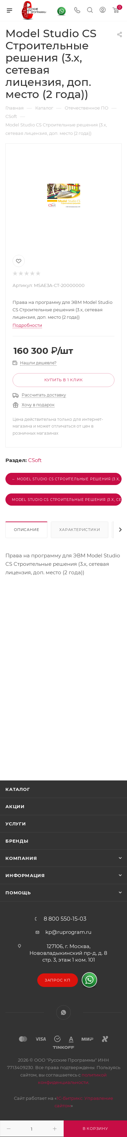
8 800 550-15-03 (65, 919)
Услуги (15, 823)
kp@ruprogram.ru (68, 932)
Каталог (17, 789)
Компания (21, 858)
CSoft (35, 460)
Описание (26, 529)
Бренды (16, 841)
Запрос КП (57, 980)
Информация (25, 875)
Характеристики (79, 529)
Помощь (18, 892)
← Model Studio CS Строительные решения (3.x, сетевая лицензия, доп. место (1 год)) (67, 479)
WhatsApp (63, 1012)
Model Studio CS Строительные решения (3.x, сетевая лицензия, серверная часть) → (67, 500)
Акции (15, 806)
